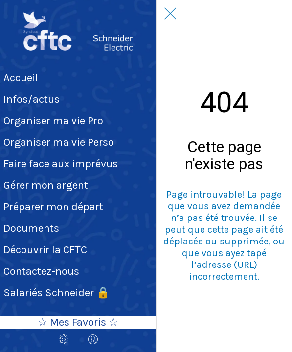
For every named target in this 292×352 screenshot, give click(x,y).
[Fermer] (170, 14)
